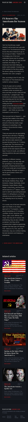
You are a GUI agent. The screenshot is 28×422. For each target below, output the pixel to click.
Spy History (16, 416)
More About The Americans (12, 243)
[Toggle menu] (25, 2)
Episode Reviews (9, 416)
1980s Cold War (22, 416)
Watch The (12, 2)
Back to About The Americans (10, 11)
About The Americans (8, 15)
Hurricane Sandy (18, 103)
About (3, 417)
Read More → (8, 290)
